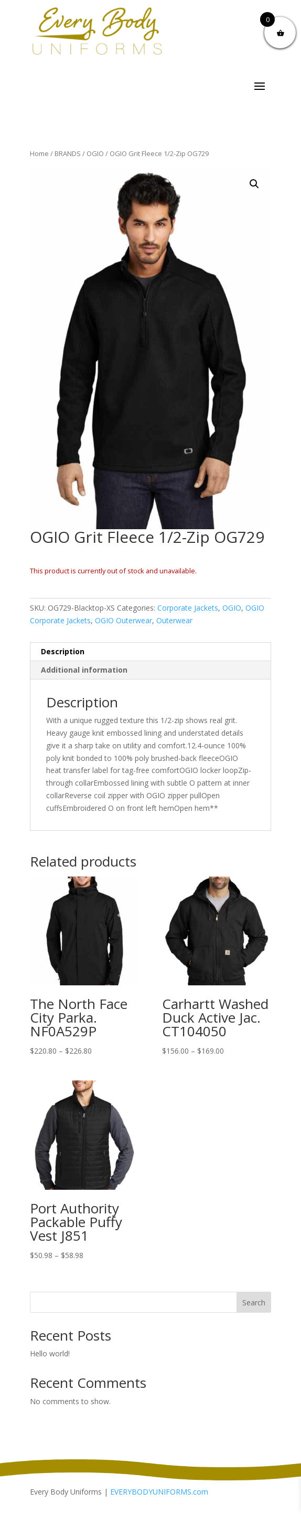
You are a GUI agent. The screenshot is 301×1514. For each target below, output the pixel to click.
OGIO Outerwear (123, 620)
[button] (254, 183)
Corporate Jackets (187, 608)
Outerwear (174, 620)
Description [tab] (62, 651)
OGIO (95, 153)
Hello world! (50, 1353)
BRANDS (68, 153)
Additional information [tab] (84, 670)
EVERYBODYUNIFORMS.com (159, 1492)
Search (253, 1302)
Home (39, 153)
